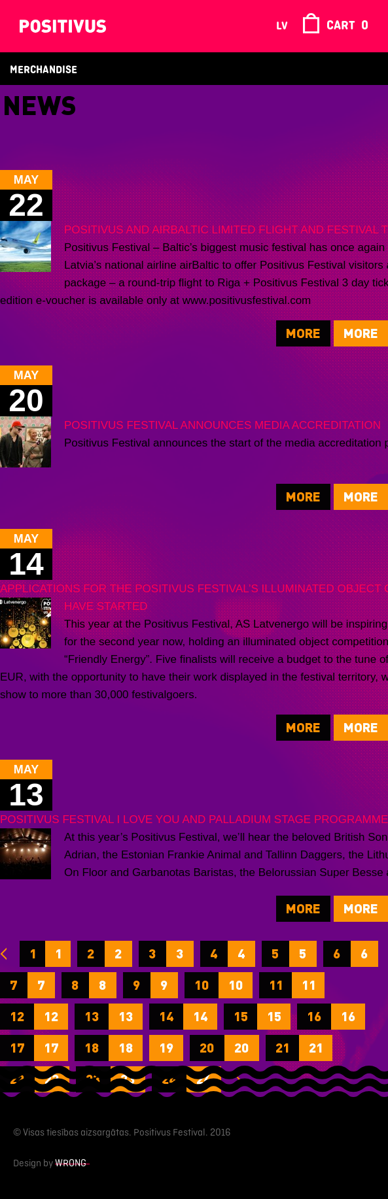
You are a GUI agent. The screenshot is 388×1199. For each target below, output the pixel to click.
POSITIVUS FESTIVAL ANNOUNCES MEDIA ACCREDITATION (222, 425)
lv (282, 26)
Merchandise (43, 70)
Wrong (70, 1163)
